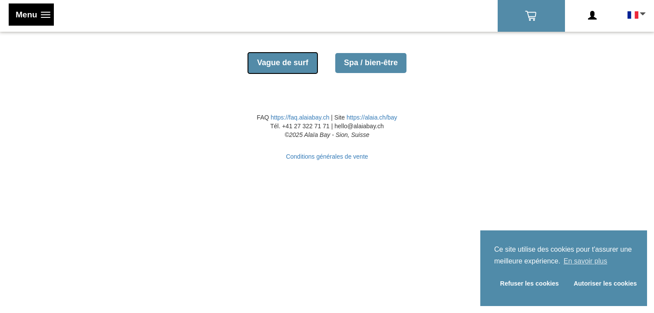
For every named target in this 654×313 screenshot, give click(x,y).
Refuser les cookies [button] (529, 283)
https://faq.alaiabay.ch (300, 117)
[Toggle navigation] (31, 14)
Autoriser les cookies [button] (605, 283)
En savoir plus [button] (586, 261)
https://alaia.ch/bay (372, 117)
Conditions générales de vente (327, 156)
